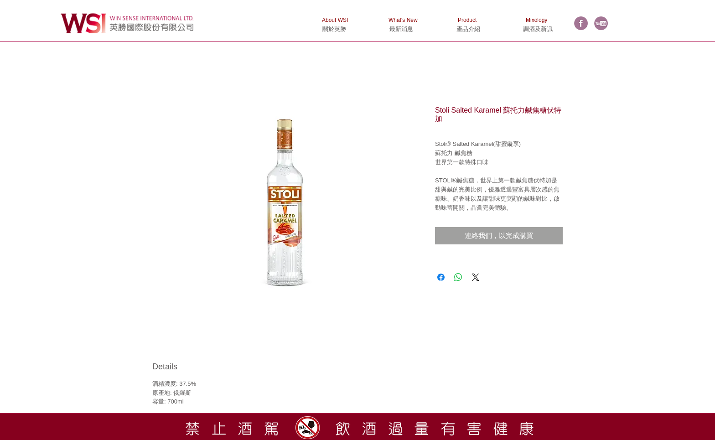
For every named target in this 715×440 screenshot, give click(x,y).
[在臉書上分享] (440, 277)
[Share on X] (475, 277)
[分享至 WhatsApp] (458, 277)
